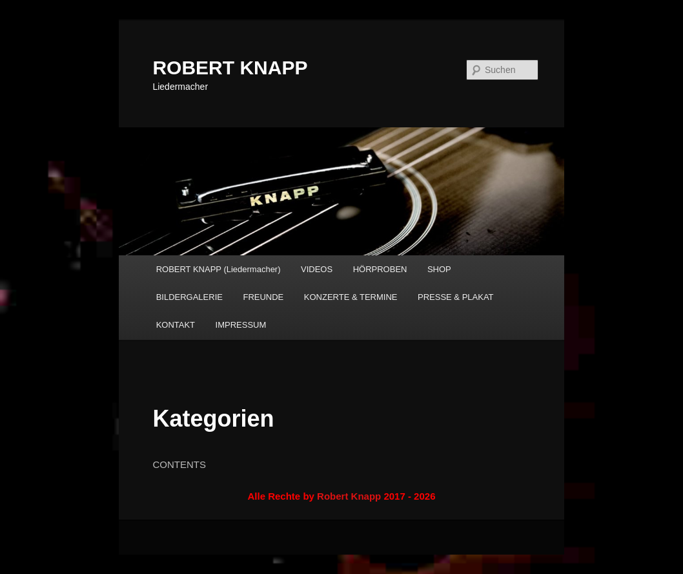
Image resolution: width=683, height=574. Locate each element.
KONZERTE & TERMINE (351, 297)
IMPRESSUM (241, 325)
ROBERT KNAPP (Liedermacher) (218, 269)
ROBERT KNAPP (229, 67)
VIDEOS (316, 269)
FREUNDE (263, 297)
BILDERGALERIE (189, 297)
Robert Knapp (349, 496)
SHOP (439, 269)
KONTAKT (175, 325)
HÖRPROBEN (380, 269)
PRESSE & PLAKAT (456, 297)
